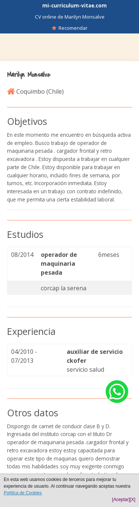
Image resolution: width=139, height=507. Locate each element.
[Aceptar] (121, 499)
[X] (132, 499)
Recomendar (69, 28)
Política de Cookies (23, 492)
